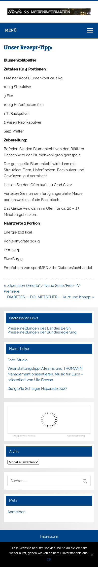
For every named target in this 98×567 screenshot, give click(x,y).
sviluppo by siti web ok (23, 436)
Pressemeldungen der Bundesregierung (41, 332)
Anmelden (16, 512)
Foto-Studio (17, 360)
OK (49, 559)
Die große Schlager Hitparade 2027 (37, 388)
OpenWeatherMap (76, 436)
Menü (10, 30)
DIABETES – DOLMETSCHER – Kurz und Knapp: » (50, 297)
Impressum (49, 536)
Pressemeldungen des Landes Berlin (39, 328)
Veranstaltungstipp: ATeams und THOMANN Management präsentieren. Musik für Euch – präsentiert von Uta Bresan (45, 374)
